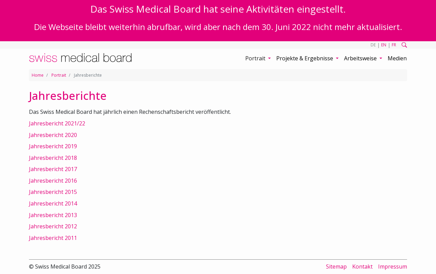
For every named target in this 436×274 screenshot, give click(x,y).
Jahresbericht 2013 (53, 215)
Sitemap (336, 266)
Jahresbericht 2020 (53, 135)
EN (383, 45)
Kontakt (362, 266)
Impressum (392, 266)
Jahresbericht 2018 (53, 158)
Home (38, 75)
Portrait (58, 75)
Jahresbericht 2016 (53, 180)
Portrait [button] (256, 58)
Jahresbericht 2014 (53, 203)
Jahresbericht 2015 (53, 192)
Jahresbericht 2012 (53, 226)
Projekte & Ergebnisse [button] (305, 58)
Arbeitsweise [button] (361, 58)
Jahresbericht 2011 (53, 238)
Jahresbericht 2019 (53, 146)
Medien (397, 58)
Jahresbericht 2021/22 (57, 123)
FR (394, 45)
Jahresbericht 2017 (53, 169)
